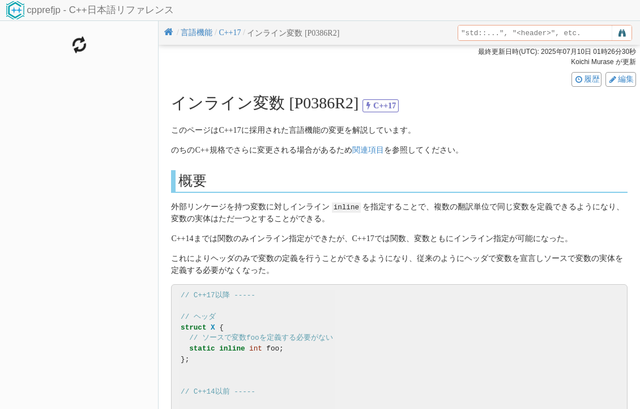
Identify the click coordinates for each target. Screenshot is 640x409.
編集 (621, 78)
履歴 (587, 78)
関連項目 (368, 150)
